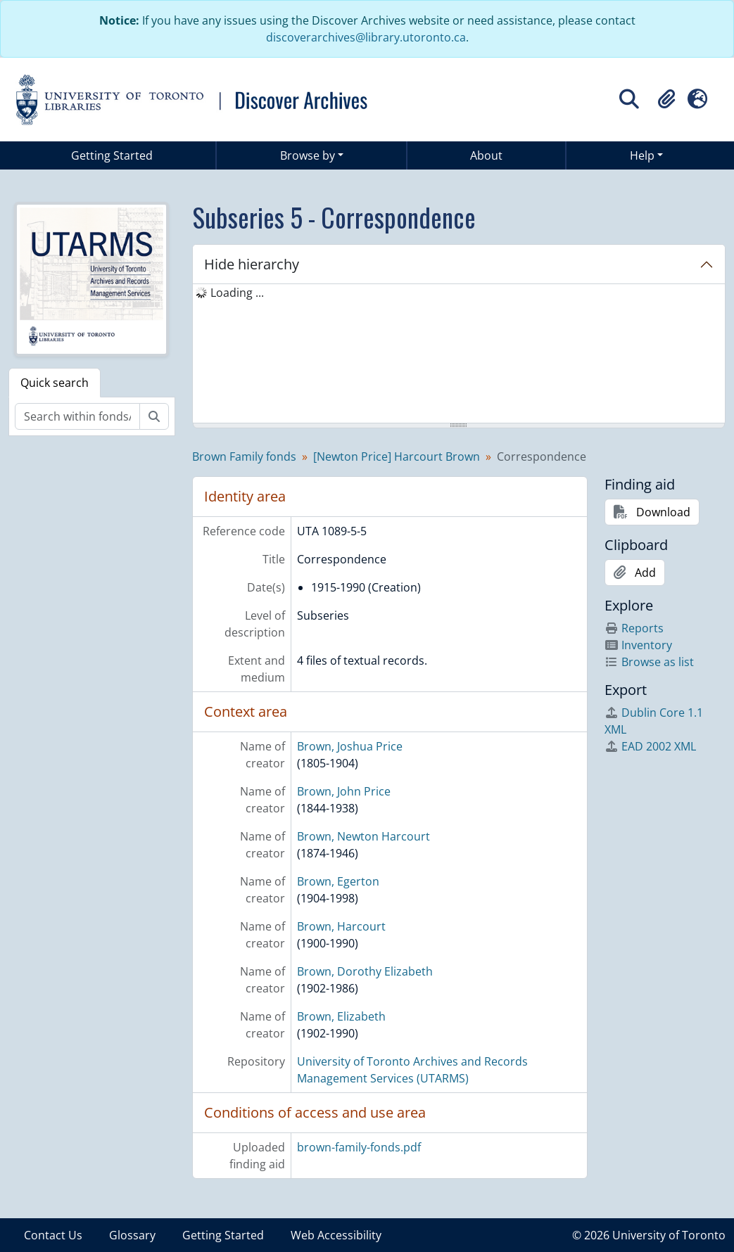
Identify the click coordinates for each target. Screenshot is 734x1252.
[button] (666, 99)
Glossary (132, 1235)
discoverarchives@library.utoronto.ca (366, 37)
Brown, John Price (344, 791)
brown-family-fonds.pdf (359, 1147)
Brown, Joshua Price (350, 746)
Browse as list (649, 662)
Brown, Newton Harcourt (363, 836)
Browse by (307, 155)
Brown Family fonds (244, 456)
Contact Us (53, 1235)
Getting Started (112, 155)
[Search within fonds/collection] (77, 416)
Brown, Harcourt (341, 926)
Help (642, 155)
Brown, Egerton (338, 881)
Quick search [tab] (54, 382)
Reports (634, 628)
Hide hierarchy (251, 264)
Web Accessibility (336, 1235)
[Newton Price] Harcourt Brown (396, 456)
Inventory (638, 645)
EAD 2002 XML (650, 746)
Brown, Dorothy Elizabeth (365, 971)
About (486, 155)
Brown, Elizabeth (341, 1016)
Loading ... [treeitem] (237, 292)
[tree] (459, 354)
